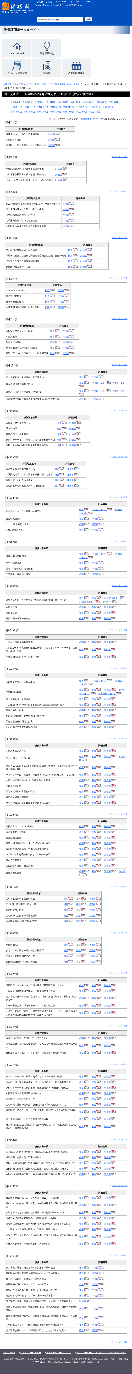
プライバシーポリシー (30, 1353)
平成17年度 (55, 111)
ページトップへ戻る (119, 157)
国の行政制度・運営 (36, 84)
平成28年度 (16, 107)
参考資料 (110, 601)
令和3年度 (63, 102)
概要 (73, 250)
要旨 (96, 598)
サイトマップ (9, 1353)
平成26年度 (42, 107)
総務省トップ (9, 84)
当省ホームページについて (58, 1353)
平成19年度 (29, 111)
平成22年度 (95, 107)
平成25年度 (55, 107)
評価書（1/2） (101, 383)
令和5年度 (39, 102)
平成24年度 (68, 107)
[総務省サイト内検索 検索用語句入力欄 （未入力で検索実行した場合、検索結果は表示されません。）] (60, 19)
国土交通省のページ (90, 118)
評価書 (54, 134)
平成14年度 (95, 111)
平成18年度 (42, 111)
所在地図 (123, 1359)
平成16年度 (68, 111)
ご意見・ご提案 (44, 1)
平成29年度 (113, 102)
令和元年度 (87, 102)
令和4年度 (51, 102)
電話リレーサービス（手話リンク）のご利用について (101, 1353)
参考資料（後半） (109, 693)
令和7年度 (16, 102)
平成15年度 (81, 111)
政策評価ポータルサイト (72, 84)
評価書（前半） (102, 509)
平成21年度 (108, 107)
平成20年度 (16, 111)
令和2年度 (75, 102)
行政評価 (52, 84)
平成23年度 (81, 107)
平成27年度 (29, 107)
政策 (21, 84)
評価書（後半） (89, 601)
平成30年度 (100, 102)
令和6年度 (28, 102)
